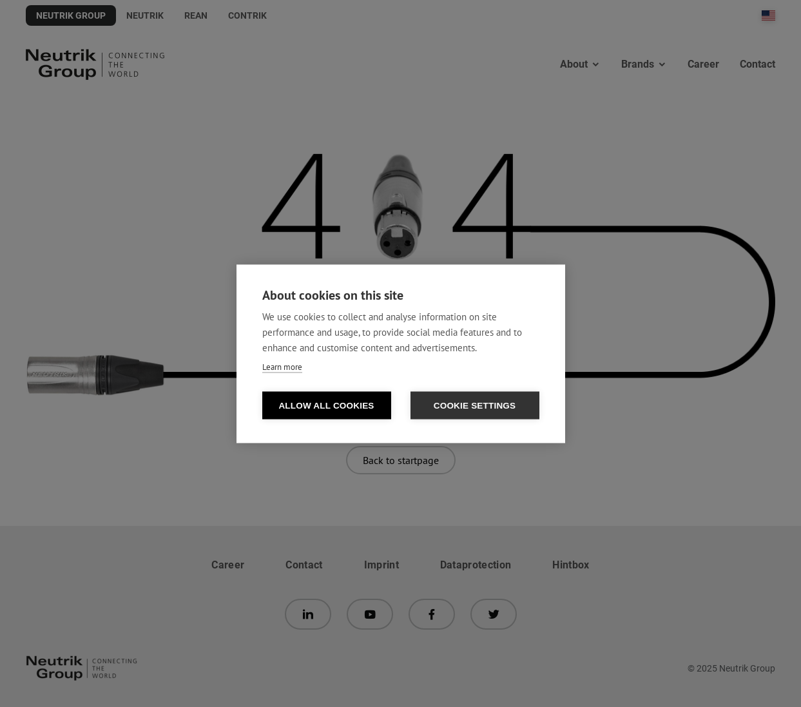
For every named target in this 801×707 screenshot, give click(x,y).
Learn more (282, 366)
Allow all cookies (326, 405)
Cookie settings (475, 405)
